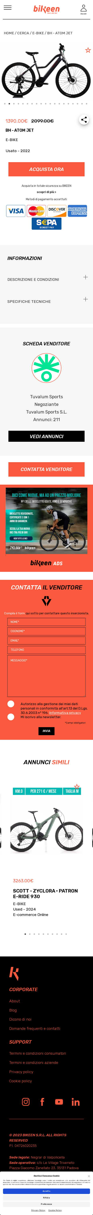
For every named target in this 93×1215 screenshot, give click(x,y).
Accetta (46, 1191)
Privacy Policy (38, 1210)
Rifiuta (46, 1198)
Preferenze (46, 1204)
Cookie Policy (55, 1210)
